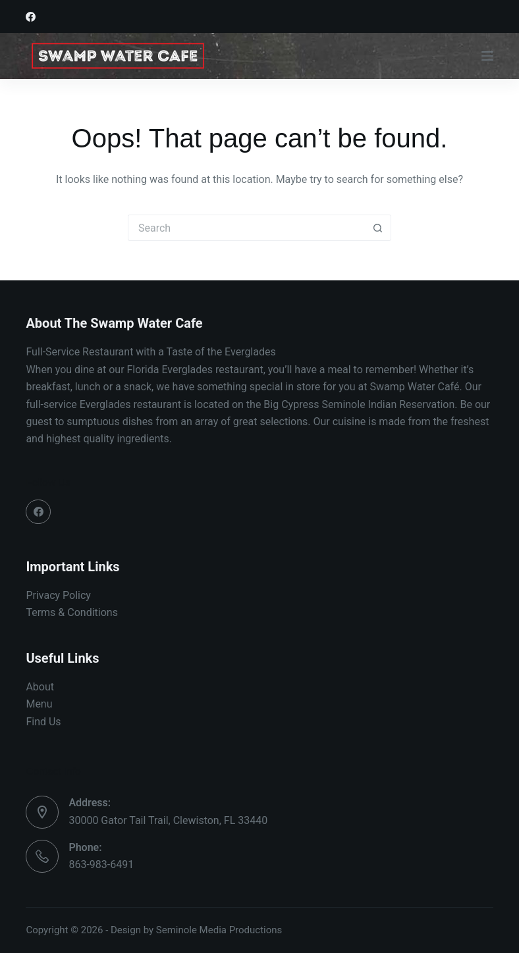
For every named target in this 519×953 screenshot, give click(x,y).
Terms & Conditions (72, 612)
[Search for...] (246, 228)
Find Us (43, 721)
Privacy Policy (58, 595)
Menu (39, 704)
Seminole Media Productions (219, 930)
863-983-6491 (101, 864)
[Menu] (487, 56)
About (40, 687)
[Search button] (378, 228)
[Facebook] (31, 17)
